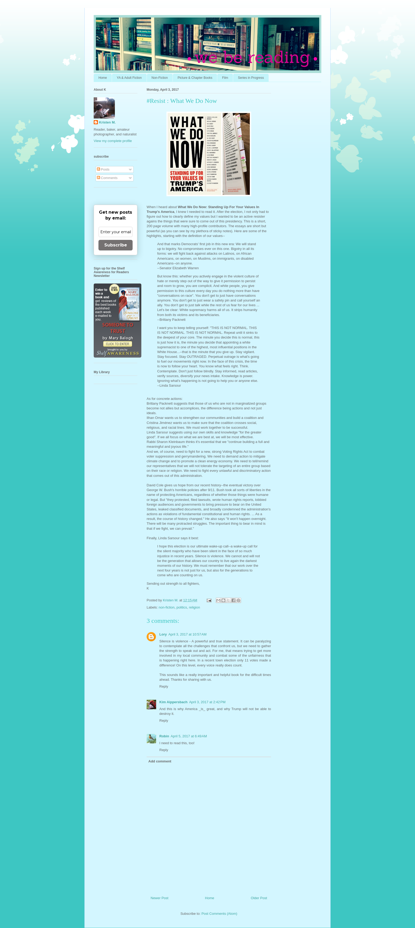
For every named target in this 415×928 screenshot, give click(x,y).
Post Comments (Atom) (219, 914)
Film (225, 78)
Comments (107, 178)
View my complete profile (113, 141)
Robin (164, 736)
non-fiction (167, 607)
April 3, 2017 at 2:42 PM (207, 702)
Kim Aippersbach (173, 702)
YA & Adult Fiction (129, 78)
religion (194, 607)
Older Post (259, 898)
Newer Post (159, 898)
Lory (163, 634)
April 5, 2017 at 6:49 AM (189, 736)
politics (182, 607)
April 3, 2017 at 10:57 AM (187, 634)
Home (102, 78)
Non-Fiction (160, 78)
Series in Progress (251, 78)
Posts (103, 169)
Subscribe (115, 245)
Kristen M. (107, 122)
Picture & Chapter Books (195, 78)
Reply (163, 686)
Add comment (160, 761)
